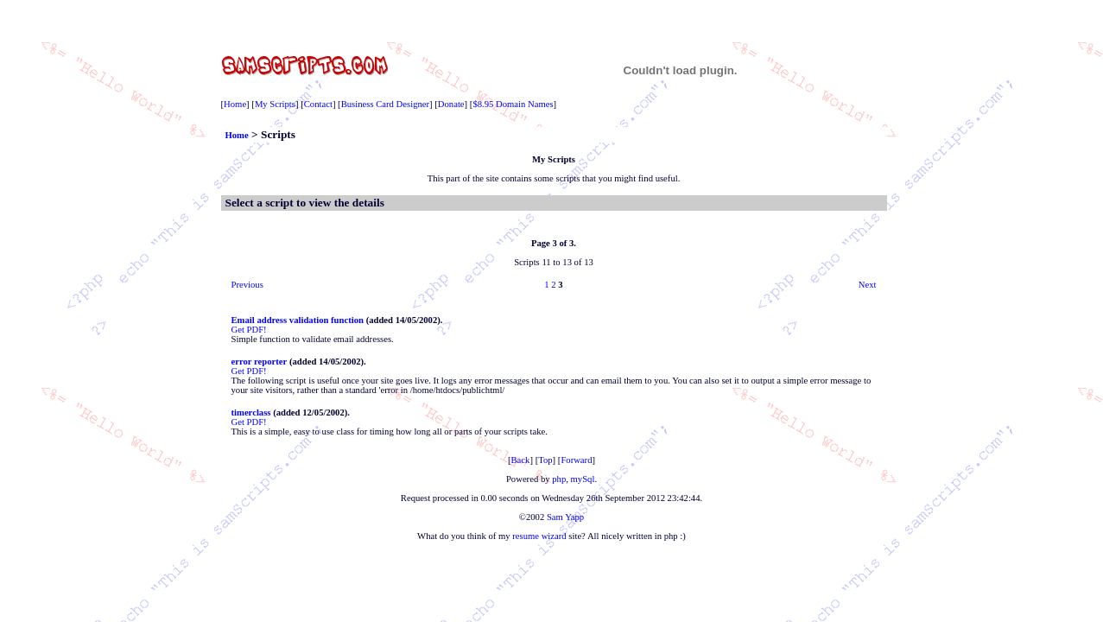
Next (868, 284)
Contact (318, 104)
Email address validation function (297, 320)
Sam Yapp (565, 517)
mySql (583, 479)
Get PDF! (249, 329)
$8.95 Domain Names (512, 104)
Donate (451, 104)
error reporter (259, 361)
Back (520, 460)
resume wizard (539, 536)
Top (545, 460)
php (559, 479)
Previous (247, 284)
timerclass (251, 412)
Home (235, 104)
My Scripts (275, 104)
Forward (576, 460)
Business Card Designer (385, 104)
